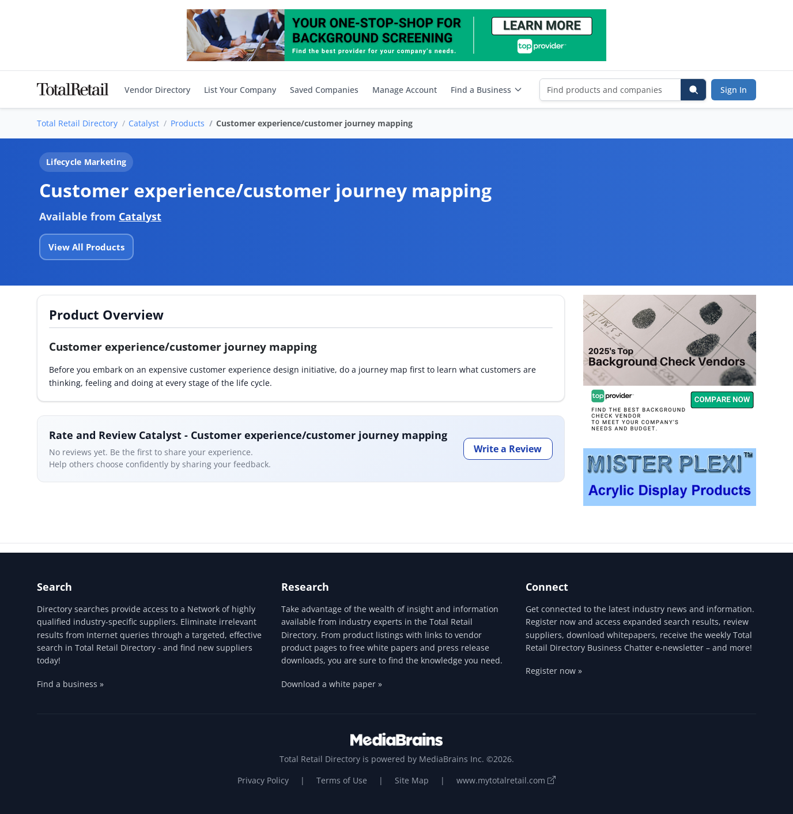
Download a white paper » (331, 683)
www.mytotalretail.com (506, 780)
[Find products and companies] (610, 89)
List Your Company (240, 89)
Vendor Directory (157, 89)
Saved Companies (324, 89)
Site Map (412, 780)
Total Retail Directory (77, 123)
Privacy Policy (263, 780)
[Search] (693, 89)
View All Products (86, 247)
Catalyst (144, 123)
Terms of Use (341, 780)
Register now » (554, 670)
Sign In (733, 89)
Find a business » (70, 683)
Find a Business (487, 89)
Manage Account (404, 89)
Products (188, 123)
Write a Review (508, 448)
